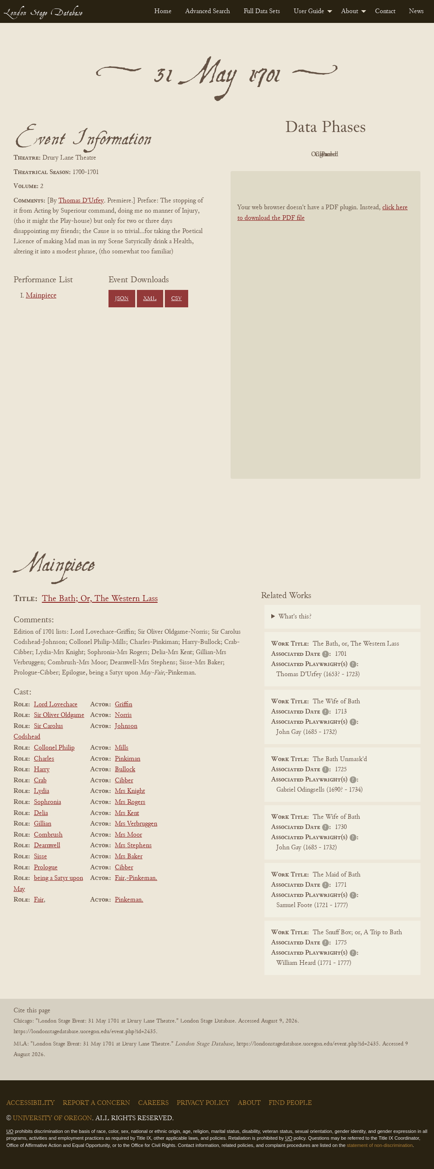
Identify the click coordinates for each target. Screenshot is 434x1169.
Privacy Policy (203, 1103)
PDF (253, 154)
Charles (44, 759)
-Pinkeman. (141, 878)
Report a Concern (96, 1103)
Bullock (125, 769)
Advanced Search (207, 11)
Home (163, 11)
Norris (123, 715)
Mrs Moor (128, 835)
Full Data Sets (262, 11)
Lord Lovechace (56, 704)
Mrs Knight (130, 791)
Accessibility (30, 1103)
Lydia (41, 791)
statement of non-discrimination (379, 1145)
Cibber (124, 780)
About (349, 11)
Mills (121, 748)
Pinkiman (127, 759)
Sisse (40, 856)
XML (149, 299)
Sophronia (47, 802)
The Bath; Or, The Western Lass (100, 599)
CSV (176, 299)
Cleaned (347, 154)
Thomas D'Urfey (81, 200)
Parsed (393, 154)
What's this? (295, 616)
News (416, 11)
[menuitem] (162, 11)
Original (300, 154)
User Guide (309, 11)
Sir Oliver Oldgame (59, 715)
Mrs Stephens (133, 845)
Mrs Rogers (130, 802)
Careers (153, 1103)
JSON (121, 299)
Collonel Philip (54, 748)
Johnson (126, 726)
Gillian (42, 824)
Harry (42, 769)
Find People (290, 1103)
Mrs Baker (128, 856)
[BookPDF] (325, 325)
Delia (41, 813)
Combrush (48, 835)
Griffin (123, 704)
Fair (120, 878)
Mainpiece (41, 296)
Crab (40, 780)
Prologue (46, 867)
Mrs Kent (127, 813)
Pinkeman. (129, 899)
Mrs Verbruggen (136, 824)
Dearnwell (47, 845)
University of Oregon (52, 1118)
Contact (385, 11)
